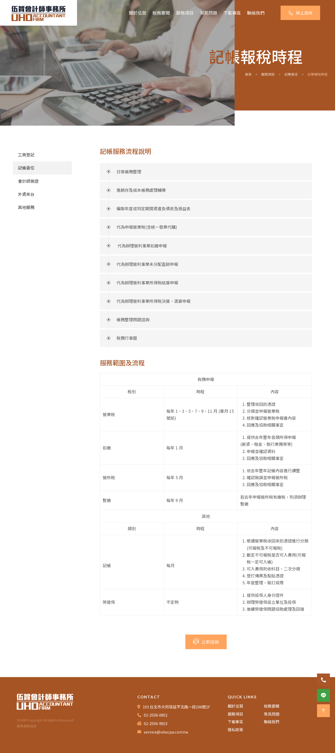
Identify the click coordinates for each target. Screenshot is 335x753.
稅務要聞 (161, 12)
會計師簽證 (28, 181)
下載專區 (232, 12)
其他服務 (26, 207)
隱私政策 (235, 729)
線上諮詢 (300, 12)
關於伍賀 (137, 12)
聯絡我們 (255, 12)
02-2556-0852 (155, 715)
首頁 (248, 74)
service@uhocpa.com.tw (166, 732)
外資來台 (26, 194)
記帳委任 (291, 74)
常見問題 (208, 12)
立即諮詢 (206, 641)
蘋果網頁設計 (27, 726)
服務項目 (185, 12)
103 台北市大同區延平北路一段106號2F (176, 706)
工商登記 (26, 155)
